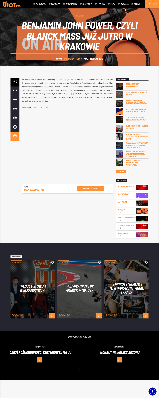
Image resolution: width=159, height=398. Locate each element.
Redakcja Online (17, 332)
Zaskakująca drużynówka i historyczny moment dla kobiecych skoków (137, 163)
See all (121, 189)
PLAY (152, 4)
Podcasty (138, 4)
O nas (112, 4)
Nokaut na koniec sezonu (119, 370)
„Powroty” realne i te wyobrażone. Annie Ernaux (136, 120)
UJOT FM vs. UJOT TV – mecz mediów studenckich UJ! (136, 128)
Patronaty (87, 4)
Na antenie (41, 4)
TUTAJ (46, 125)
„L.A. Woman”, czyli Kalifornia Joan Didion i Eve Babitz (137, 154)
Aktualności (71, 4)
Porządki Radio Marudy (127, 235)
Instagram (55, 4)
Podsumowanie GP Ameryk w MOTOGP (136, 111)
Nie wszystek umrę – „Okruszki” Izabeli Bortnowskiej (134, 180)
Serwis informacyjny (126, 204)
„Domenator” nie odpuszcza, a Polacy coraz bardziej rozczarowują (137, 171)
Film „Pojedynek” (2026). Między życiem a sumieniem (136, 136)
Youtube (101, 4)
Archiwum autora (90, 206)
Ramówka (125, 4)
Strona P (121, 228)
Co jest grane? (124, 212)
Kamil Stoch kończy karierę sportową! (137, 145)
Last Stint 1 (122, 220)
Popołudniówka (124, 251)
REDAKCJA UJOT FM (73, 68)
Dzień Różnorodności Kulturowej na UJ (40, 370)
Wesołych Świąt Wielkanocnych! (132, 103)
